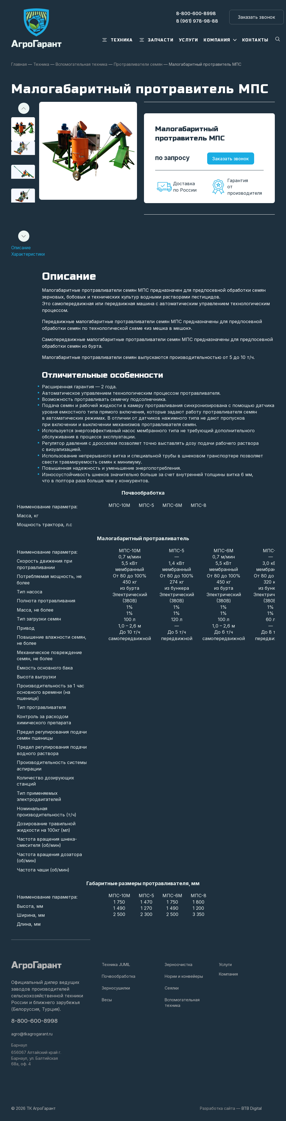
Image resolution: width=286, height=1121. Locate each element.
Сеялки (172, 988)
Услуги (225, 964)
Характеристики (29, 254)
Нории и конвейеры (184, 976)
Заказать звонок (234, 158)
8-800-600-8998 (35, 1020)
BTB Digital (252, 1108)
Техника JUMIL (116, 964)
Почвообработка (118, 976)
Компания (228, 974)
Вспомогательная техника (182, 1002)
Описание (22, 247)
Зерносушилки (116, 988)
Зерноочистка (178, 964)
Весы (107, 999)
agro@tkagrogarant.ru (32, 1033)
